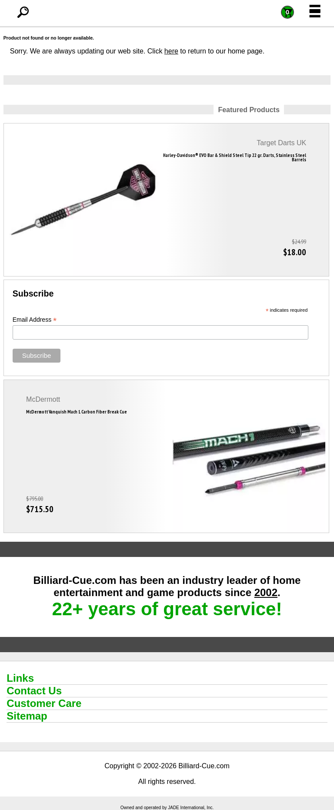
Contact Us (34, 691)
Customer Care (44, 703)
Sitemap (27, 716)
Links (20, 678)
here (171, 51)
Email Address (35, 320)
